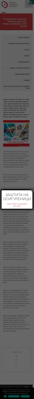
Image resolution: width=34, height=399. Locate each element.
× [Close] (32, 190)
